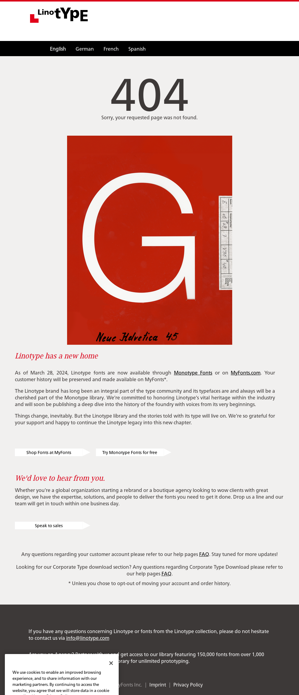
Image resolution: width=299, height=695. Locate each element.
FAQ (204, 554)
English (58, 48)
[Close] (111, 668)
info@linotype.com (87, 637)
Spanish (137, 48)
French (111, 48)
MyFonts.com (245, 372)
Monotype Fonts (193, 372)
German (85, 48)
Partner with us (92, 654)
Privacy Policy (188, 684)
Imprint (157, 684)
